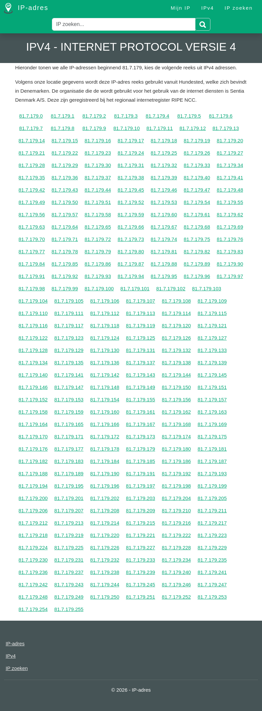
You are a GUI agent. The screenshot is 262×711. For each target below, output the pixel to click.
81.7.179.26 (197, 153)
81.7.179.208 (105, 510)
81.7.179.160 (105, 412)
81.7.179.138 (176, 362)
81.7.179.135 (69, 362)
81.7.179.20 (230, 140)
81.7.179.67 (164, 227)
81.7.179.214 (105, 523)
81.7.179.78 (65, 251)
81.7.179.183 (69, 461)
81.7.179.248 (33, 597)
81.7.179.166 (105, 424)
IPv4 (207, 8)
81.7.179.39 (164, 177)
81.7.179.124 (105, 338)
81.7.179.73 (131, 239)
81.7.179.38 (131, 177)
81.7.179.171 (69, 436)
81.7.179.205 (212, 498)
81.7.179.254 (33, 609)
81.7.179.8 (63, 128)
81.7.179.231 (69, 560)
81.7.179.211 (212, 510)
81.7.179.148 (105, 387)
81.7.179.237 (69, 572)
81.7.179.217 (212, 523)
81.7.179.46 (164, 190)
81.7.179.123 (69, 338)
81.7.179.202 (105, 498)
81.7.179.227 (140, 547)
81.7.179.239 (140, 572)
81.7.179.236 (33, 572)
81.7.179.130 (105, 350)
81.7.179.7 (31, 128)
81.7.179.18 (164, 140)
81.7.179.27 (230, 153)
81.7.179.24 (131, 153)
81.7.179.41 (230, 177)
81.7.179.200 (33, 498)
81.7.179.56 (32, 214)
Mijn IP (181, 8)
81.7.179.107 (140, 301)
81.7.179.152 (33, 399)
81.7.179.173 (140, 436)
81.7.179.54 (197, 202)
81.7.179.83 (230, 251)
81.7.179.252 (176, 597)
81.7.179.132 (176, 350)
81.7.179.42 (32, 190)
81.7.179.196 (105, 486)
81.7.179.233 (140, 560)
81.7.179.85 (65, 264)
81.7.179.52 (131, 202)
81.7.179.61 (197, 214)
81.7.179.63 (32, 227)
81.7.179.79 (98, 251)
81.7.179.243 (69, 584)
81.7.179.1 (63, 116)
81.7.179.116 (33, 325)
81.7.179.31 (131, 165)
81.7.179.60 (164, 214)
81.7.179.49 (32, 202)
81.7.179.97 (230, 276)
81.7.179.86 (98, 264)
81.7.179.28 (32, 165)
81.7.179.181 (212, 449)
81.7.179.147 (69, 387)
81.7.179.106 (105, 301)
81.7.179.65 (98, 227)
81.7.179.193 (212, 473)
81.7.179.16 (98, 140)
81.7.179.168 (176, 424)
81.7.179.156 (176, 399)
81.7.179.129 (69, 350)
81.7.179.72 (98, 239)
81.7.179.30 (98, 165)
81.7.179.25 (164, 153)
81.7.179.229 (212, 547)
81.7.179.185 (140, 461)
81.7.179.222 (176, 535)
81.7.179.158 (33, 412)
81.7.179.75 (197, 239)
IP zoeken (239, 8)
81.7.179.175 (212, 436)
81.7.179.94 (131, 276)
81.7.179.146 (33, 387)
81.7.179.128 (33, 350)
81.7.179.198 (176, 486)
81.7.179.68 (197, 227)
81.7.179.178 (105, 449)
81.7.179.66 (131, 227)
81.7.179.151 (212, 387)
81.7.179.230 (33, 560)
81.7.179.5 (189, 116)
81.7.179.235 (212, 560)
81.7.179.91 (32, 276)
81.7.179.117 (69, 325)
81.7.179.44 (98, 190)
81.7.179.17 (131, 140)
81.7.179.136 (105, 362)
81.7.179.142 (105, 375)
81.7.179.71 (65, 239)
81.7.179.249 (69, 597)
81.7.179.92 (65, 276)
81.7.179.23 (98, 153)
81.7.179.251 (140, 597)
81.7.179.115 (212, 313)
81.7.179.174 (176, 436)
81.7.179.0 (31, 116)
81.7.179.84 (32, 264)
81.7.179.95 (164, 276)
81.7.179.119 (140, 325)
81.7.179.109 (212, 301)
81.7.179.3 (126, 116)
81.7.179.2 (94, 116)
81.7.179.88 (164, 264)
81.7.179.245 (140, 584)
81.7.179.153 (69, 399)
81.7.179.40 (197, 177)
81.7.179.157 (212, 399)
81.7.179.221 (140, 535)
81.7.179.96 (197, 276)
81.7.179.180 (176, 449)
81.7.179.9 (94, 128)
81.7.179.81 (164, 251)
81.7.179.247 (212, 584)
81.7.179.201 (69, 498)
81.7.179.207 (69, 510)
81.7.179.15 (65, 140)
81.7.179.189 (69, 473)
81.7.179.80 (131, 251)
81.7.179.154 (105, 399)
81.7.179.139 (212, 362)
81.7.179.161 (140, 412)
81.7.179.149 (140, 387)
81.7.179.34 (230, 165)
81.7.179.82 (197, 251)
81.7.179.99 (65, 288)
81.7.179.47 (197, 190)
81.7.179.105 (69, 301)
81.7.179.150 (176, 387)
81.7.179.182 (33, 461)
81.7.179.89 (197, 264)
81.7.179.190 (105, 473)
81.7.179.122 (33, 338)
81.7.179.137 (140, 362)
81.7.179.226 (105, 547)
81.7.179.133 (212, 350)
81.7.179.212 (33, 523)
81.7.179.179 (140, 449)
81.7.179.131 (140, 350)
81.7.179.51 (98, 202)
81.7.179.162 (176, 412)
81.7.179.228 (176, 547)
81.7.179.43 (65, 190)
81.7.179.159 (69, 412)
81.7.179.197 (140, 486)
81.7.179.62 (230, 214)
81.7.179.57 (65, 214)
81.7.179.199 (212, 486)
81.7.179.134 (33, 362)
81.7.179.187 (212, 461)
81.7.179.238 (105, 572)
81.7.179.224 (33, 547)
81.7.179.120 (176, 325)
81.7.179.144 (176, 375)
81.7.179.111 (69, 313)
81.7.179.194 (33, 486)
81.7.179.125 (140, 338)
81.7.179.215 (140, 523)
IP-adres (26, 8)
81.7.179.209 (140, 510)
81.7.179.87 (131, 264)
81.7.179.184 (105, 461)
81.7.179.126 (176, 338)
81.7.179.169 (212, 424)
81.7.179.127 (212, 338)
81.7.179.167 (140, 424)
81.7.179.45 (131, 190)
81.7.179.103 (206, 288)
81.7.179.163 (212, 412)
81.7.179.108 (176, 301)
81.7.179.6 (221, 116)
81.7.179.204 (176, 498)
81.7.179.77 (32, 251)
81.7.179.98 (32, 288)
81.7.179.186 (176, 461)
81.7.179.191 (140, 473)
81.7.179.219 (69, 535)
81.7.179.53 (164, 202)
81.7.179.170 (33, 436)
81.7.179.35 (32, 177)
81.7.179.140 (33, 375)
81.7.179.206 (33, 510)
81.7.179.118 (105, 325)
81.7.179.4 (157, 116)
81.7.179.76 (230, 239)
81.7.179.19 (197, 140)
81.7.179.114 (176, 313)
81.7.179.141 (69, 375)
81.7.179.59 (131, 214)
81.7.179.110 (33, 313)
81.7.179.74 (164, 239)
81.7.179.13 (225, 128)
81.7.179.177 (69, 449)
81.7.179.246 (176, 584)
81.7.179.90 (230, 264)
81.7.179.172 (105, 436)
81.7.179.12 (192, 128)
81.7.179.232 (105, 560)
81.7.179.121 (212, 325)
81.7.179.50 (65, 202)
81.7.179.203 (140, 498)
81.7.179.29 (65, 165)
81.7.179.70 (32, 239)
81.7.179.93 (98, 276)
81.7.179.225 (69, 547)
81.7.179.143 (140, 375)
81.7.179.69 (230, 227)
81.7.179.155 (140, 399)
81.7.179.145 (212, 375)
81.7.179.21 (32, 153)
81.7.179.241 (212, 572)
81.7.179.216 (176, 523)
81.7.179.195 (69, 486)
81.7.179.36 (65, 177)
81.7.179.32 (164, 165)
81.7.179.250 (105, 597)
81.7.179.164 (33, 424)
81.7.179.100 (99, 288)
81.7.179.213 (69, 523)
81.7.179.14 (32, 140)
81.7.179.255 (69, 609)
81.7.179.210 (176, 510)
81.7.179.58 (98, 214)
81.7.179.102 (170, 288)
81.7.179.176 (33, 449)
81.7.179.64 (65, 227)
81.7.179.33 (197, 165)
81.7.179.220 (105, 535)
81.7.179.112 (105, 313)
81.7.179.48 (230, 190)
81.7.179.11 (159, 128)
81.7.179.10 (127, 128)
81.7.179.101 (135, 288)
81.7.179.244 (105, 584)
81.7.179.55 (230, 202)
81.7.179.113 (140, 313)
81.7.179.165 (69, 424)
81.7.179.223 (212, 535)
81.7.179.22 (65, 153)
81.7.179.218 (33, 535)
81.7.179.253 (212, 597)
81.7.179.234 (176, 560)
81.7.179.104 (33, 301)
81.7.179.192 (176, 473)
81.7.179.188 (33, 473)
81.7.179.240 (176, 572)
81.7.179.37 (98, 177)
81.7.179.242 (33, 584)
